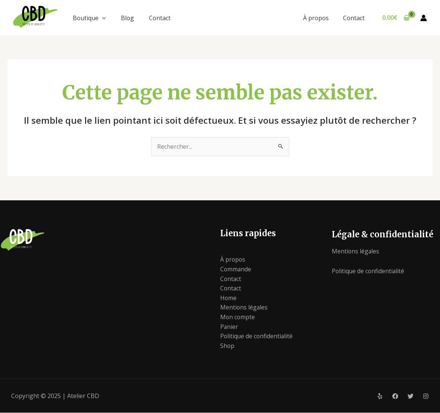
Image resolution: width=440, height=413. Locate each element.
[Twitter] (411, 397)
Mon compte (238, 317)
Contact (160, 18)
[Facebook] (395, 397)
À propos (319, 18)
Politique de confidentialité (257, 336)
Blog (127, 18)
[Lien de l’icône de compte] (423, 18)
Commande (236, 269)
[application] (102, 18)
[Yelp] (380, 397)
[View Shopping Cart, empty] (396, 17)
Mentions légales (244, 307)
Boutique (89, 18)
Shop (227, 346)
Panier (229, 327)
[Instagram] (426, 397)
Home (228, 298)
